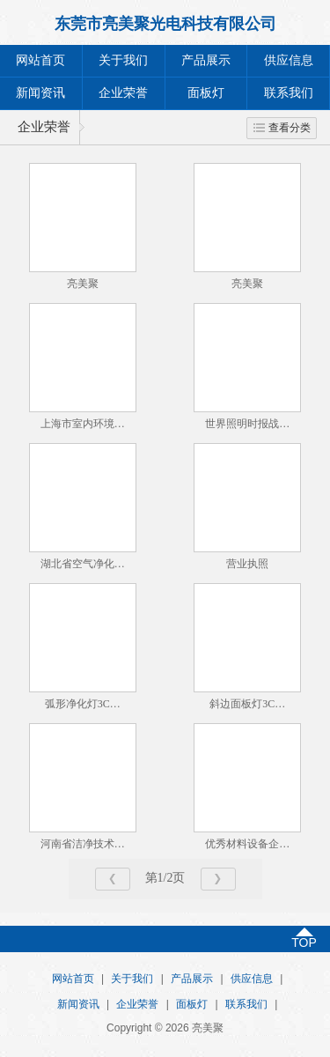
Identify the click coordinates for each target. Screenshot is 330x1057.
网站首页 (40, 60)
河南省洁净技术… (82, 844)
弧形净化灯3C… (83, 704)
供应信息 (288, 60)
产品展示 (206, 60)
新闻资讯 (40, 93)
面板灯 (205, 93)
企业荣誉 (123, 93)
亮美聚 (83, 283)
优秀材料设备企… (247, 844)
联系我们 (288, 93)
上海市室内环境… (82, 424)
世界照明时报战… (247, 424)
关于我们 (123, 60)
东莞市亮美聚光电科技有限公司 (165, 24)
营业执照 (247, 564)
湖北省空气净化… (82, 564)
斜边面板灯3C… (247, 704)
